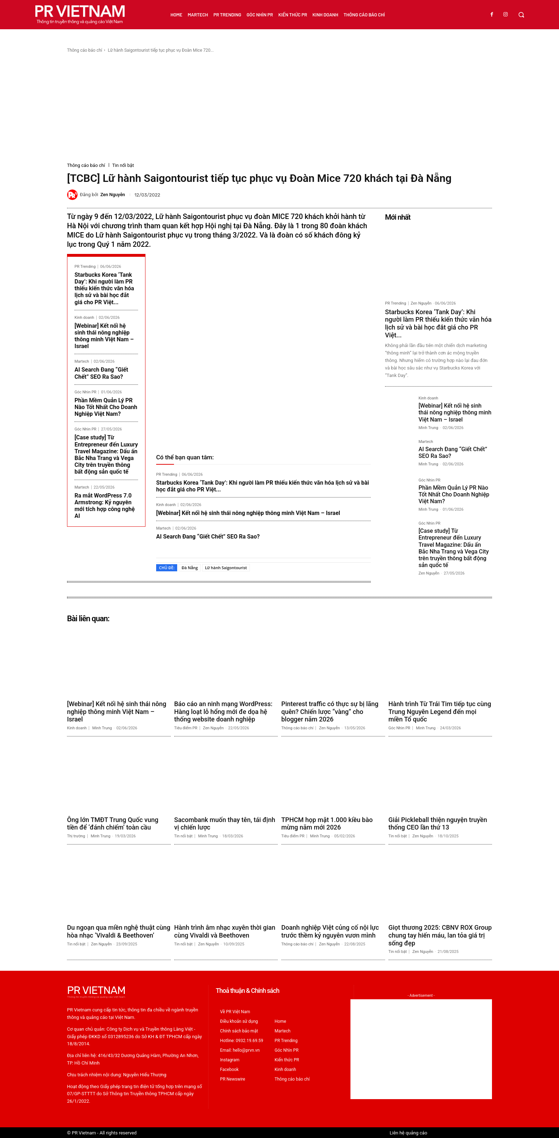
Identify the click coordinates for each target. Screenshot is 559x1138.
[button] (521, 14)
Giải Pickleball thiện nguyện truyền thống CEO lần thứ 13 (438, 823)
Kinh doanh (84, 318)
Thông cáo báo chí (84, 50)
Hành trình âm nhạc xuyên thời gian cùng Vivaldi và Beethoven (225, 931)
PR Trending (85, 267)
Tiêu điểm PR (186, 728)
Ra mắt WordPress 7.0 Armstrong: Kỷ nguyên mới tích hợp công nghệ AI (105, 506)
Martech (82, 361)
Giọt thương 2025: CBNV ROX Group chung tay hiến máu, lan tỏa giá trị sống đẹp (440, 935)
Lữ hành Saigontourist (226, 567)
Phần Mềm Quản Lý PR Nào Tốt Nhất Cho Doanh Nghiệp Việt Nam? (106, 407)
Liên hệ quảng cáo (408, 1133)
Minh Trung (428, 427)
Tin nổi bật (123, 165)
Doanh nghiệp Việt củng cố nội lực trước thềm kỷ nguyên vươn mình (330, 931)
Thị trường (76, 836)
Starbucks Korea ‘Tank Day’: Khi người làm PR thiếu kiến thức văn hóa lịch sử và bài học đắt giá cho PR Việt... (104, 288)
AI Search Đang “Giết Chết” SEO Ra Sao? (101, 373)
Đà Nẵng (189, 567)
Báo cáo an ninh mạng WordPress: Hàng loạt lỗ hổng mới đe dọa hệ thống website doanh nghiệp (223, 711)
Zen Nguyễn (112, 194)
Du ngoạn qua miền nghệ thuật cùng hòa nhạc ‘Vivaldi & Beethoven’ (118, 931)
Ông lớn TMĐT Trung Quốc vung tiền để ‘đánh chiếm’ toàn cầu (112, 823)
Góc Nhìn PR (85, 392)
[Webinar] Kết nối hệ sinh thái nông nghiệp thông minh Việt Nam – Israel (104, 336)
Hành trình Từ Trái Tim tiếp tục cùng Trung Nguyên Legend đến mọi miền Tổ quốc (440, 711)
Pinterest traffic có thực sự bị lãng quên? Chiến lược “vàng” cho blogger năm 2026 (329, 711)
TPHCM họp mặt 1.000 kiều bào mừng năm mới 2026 (327, 823)
